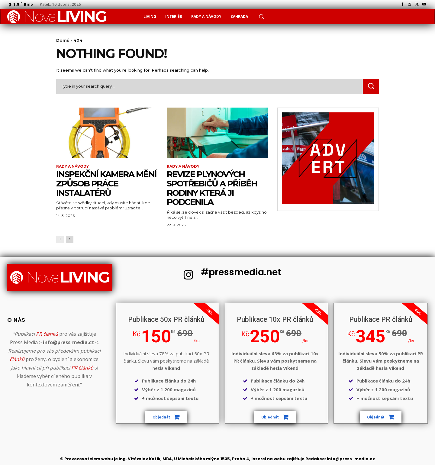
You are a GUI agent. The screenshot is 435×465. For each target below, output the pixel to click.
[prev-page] (60, 240)
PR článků (47, 334)
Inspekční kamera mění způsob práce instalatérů (106, 183)
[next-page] (69, 240)
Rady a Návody (72, 166)
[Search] (370, 86)
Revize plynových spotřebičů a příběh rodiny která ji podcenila (212, 188)
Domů (62, 40)
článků (17, 359)
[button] (261, 16)
